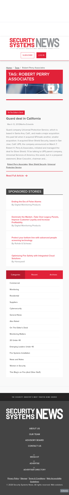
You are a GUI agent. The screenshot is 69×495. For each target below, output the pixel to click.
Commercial (15, 283)
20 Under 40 (15, 340)
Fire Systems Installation (20, 353)
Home (9, 67)
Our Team (34, 434)
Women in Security (18, 366)
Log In (41, 55)
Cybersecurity (16, 308)
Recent (34, 275)
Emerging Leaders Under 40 (22, 347)
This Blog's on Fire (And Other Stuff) (25, 372)
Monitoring (14, 289)
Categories (15, 275)
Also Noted (14, 321)
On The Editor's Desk (15, 112)
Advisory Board (34, 440)
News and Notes (17, 359)
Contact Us (34, 446)
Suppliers (14, 302)
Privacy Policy (13, 478)
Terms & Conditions (37, 478)
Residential (14, 296)
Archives (53, 275)
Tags (17, 67)
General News (16, 315)
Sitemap (23, 478)
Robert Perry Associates (17, 164)
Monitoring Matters (18, 334)
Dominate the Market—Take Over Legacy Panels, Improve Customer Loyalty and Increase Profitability (35, 220)
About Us (34, 428)
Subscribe (28, 55)
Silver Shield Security (37, 164)
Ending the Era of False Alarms (26, 201)
